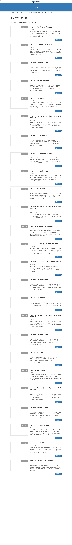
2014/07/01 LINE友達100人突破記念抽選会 (42, 226)
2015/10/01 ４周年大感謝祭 (37, 98)
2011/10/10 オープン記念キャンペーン (40, 443)
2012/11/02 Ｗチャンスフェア (38, 352)
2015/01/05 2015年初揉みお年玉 (39, 171)
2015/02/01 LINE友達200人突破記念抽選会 (42, 153)
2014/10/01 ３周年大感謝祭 (37, 189)
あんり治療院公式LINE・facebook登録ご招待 (42, 460)
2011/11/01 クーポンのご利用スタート (40, 425)
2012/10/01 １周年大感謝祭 (37, 370)
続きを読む (58, 39)
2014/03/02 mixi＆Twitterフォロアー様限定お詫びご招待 (45, 261)
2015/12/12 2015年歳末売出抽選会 (39, 80)
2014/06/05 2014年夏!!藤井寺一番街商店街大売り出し (45, 244)
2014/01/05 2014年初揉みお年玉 (39, 279)
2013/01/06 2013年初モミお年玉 (39, 334)
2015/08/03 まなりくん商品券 (38, 135)
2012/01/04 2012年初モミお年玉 (39, 407)
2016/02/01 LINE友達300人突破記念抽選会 (42, 45)
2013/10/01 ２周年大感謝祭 (37, 297)
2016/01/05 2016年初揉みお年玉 (39, 62)
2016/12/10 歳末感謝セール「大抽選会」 (41, 27)
